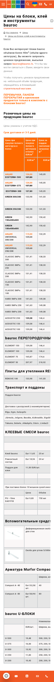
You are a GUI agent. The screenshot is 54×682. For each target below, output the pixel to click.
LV (50, 4)
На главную (12, 32)
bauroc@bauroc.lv (23, 63)
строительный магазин (17, 88)
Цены (25, 32)
